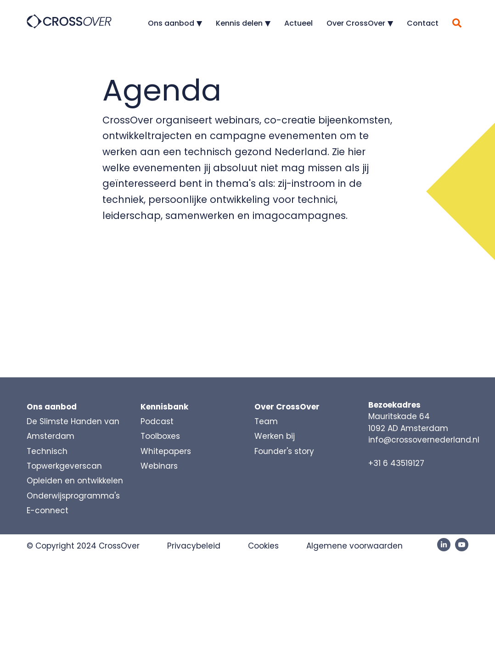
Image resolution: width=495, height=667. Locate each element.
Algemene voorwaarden (354, 545)
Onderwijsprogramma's (73, 495)
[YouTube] (461, 544)
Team (266, 421)
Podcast (157, 421)
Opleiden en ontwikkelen (75, 480)
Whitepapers (166, 451)
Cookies (263, 545)
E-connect (47, 510)
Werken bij (274, 436)
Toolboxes (160, 436)
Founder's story (284, 451)
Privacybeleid (193, 545)
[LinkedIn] (443, 544)
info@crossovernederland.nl (423, 439)
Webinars (159, 465)
